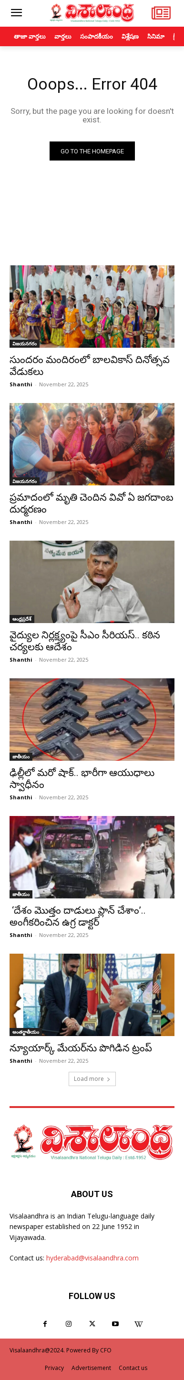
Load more (92, 1079)
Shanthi (21, 384)
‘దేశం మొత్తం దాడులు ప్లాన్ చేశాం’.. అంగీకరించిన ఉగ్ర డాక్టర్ (78, 916)
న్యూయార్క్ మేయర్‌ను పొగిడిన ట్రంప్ (81, 1048)
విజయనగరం (24, 343)
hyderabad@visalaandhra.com (92, 1257)
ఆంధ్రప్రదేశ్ (21, 618)
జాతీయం (21, 756)
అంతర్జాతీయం (25, 1031)
